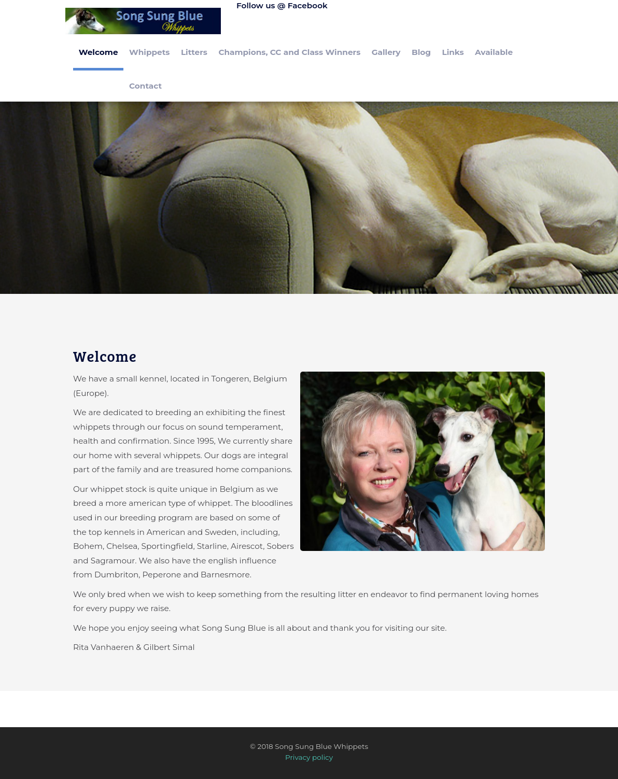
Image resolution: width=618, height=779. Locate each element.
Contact (145, 86)
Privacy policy (309, 757)
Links (452, 52)
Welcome (98, 52)
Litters (194, 52)
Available (494, 52)
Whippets (149, 52)
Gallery (386, 52)
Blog (421, 52)
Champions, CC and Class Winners (289, 52)
